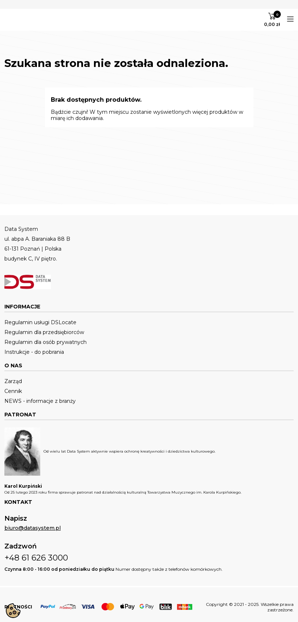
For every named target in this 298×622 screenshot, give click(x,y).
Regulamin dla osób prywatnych (45, 342)
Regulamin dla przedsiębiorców (44, 332)
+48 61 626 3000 (36, 558)
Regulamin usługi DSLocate (40, 322)
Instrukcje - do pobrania (34, 352)
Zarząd (13, 381)
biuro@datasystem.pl (32, 528)
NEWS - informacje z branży (40, 401)
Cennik (13, 391)
